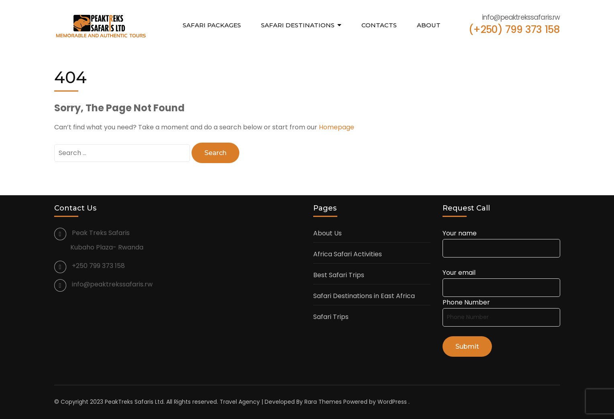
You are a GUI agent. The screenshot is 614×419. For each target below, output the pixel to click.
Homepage (336, 127)
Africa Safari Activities (347, 254)
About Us (327, 233)
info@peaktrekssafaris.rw (112, 284)
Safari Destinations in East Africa (364, 295)
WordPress (392, 402)
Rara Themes (323, 402)
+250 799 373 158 (98, 265)
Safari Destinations (298, 25)
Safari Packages (212, 25)
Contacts (379, 25)
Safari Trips (331, 316)
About (429, 25)
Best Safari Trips (338, 275)
